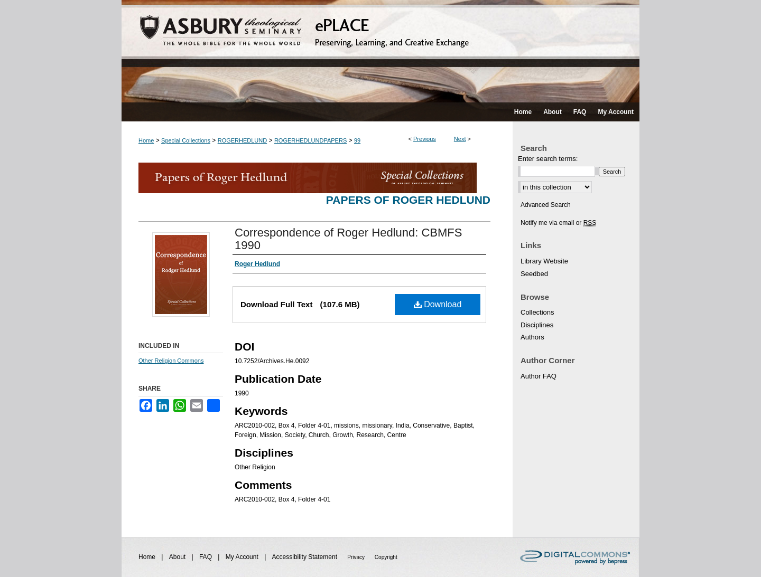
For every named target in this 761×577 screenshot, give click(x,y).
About (178, 557)
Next (460, 139)
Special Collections (185, 140)
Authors (532, 337)
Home (146, 140)
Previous (424, 139)
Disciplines (537, 325)
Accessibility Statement (305, 557)
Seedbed (534, 274)
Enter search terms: (548, 159)
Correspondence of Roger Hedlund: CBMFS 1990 (348, 239)
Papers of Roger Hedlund (408, 200)
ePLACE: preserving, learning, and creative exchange (380, 51)
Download (438, 304)
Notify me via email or (558, 222)
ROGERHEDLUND (242, 140)
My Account (243, 557)
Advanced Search (546, 205)
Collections (537, 312)
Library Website (544, 261)
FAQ (206, 557)
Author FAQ (538, 376)
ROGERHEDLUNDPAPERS (310, 140)
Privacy (356, 557)
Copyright (386, 557)
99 (357, 140)
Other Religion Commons (171, 360)
